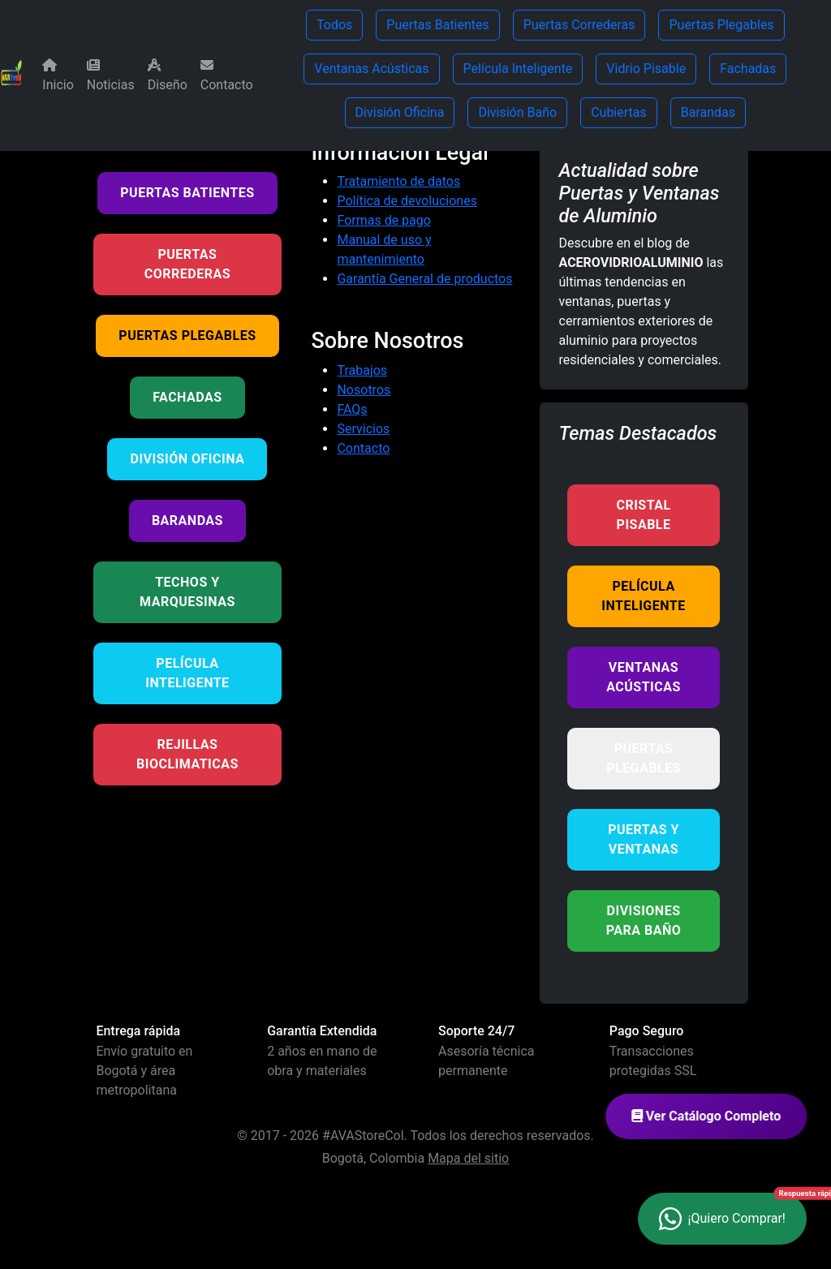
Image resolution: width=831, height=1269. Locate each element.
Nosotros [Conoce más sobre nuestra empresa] (363, 390)
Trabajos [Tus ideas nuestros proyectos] (362, 370)
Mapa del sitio (468, 1158)
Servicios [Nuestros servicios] (363, 429)
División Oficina (400, 112)
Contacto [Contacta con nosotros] (363, 448)
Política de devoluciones (406, 201)
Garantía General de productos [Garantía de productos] (424, 278)
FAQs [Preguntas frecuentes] (352, 409)
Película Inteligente (518, 68)
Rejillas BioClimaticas (187, 754)
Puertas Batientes (437, 24)
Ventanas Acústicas (371, 68)
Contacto (226, 75)
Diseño (167, 75)
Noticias (111, 75)
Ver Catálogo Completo (715, 1116)
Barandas (708, 112)
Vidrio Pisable (646, 68)
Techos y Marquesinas (187, 591)
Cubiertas (619, 112)
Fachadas (748, 68)
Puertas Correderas (579, 24)
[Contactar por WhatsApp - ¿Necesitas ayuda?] (722, 1219)
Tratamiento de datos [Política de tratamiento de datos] (398, 181)
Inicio (57, 75)
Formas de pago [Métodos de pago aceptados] (383, 220)
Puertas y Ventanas (643, 839)
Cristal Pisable (643, 514)
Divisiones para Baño (644, 920)
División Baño (517, 112)
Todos (334, 24)
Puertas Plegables (721, 24)
